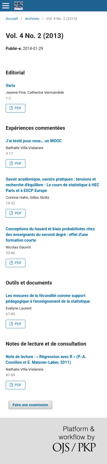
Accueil (12, 18)
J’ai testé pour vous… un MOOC (34, 141)
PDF (17, 108)
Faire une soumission (30, 405)
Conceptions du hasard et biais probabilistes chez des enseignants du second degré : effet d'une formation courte (50, 235)
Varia (10, 85)
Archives (32, 18)
